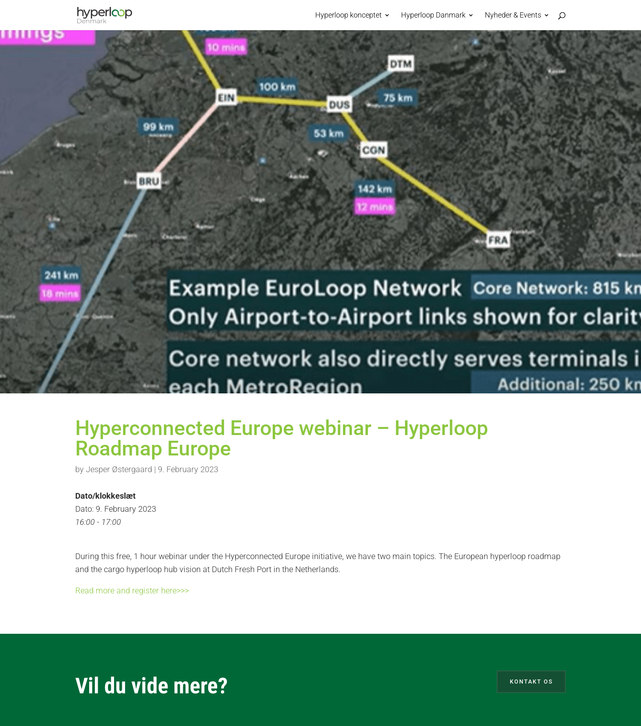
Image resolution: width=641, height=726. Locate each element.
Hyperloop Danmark (433, 15)
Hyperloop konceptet (348, 15)
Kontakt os (531, 681)
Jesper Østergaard (119, 469)
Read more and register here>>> (132, 590)
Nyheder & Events (513, 15)
